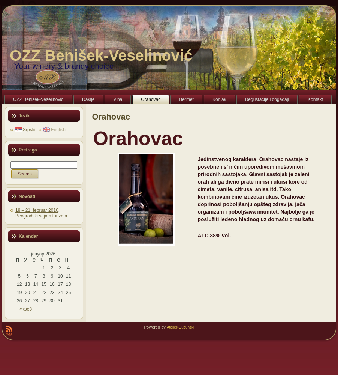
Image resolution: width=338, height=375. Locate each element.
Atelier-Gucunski (180, 327)
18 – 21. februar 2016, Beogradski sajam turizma (41, 213)
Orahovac (111, 117)
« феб (25, 309)
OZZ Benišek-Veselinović (101, 55)
